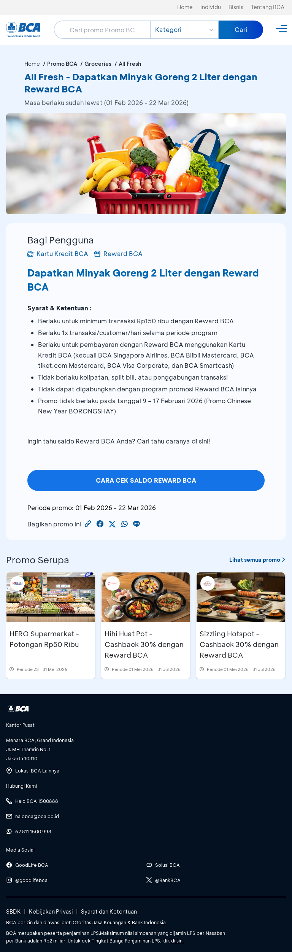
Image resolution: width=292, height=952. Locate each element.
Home (185, 7)
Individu (210, 7)
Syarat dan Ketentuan (109, 911)
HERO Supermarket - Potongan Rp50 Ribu (44, 639)
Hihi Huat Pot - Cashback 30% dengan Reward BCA (144, 644)
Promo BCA (62, 63)
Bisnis (236, 7)
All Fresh (130, 63)
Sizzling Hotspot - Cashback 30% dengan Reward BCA (239, 644)
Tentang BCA (267, 7)
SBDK (13, 911)
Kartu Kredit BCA (57, 253)
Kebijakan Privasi (51, 911)
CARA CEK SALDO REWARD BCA (146, 480)
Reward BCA (118, 253)
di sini (177, 941)
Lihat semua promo (257, 559)
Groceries (97, 63)
